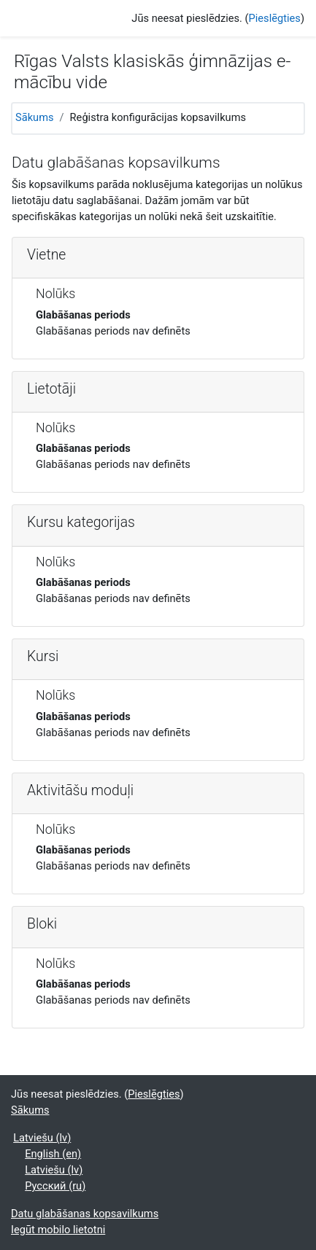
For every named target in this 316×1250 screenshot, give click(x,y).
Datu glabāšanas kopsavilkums (84, 1213)
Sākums (34, 117)
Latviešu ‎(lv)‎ (42, 1137)
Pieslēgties (275, 18)
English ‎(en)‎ (53, 1153)
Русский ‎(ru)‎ (55, 1185)
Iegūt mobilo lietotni (58, 1229)
